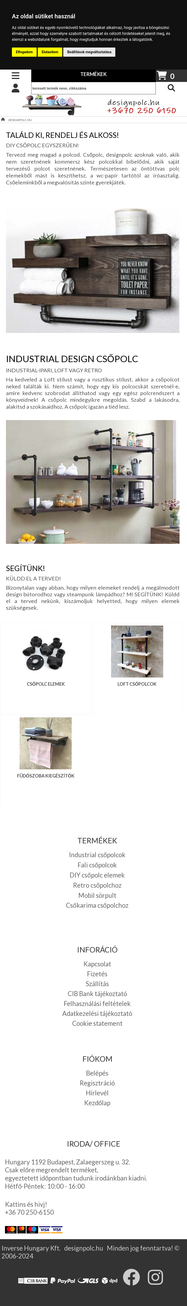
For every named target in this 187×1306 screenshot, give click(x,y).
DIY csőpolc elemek (97, 875)
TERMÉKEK (93, 74)
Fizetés (97, 974)
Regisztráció (97, 1083)
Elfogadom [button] (24, 52)
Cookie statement (97, 1023)
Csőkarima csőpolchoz (97, 905)
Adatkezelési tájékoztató (97, 1013)
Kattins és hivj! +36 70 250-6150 (29, 1208)
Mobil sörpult (97, 895)
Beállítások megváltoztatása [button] (89, 52)
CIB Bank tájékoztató (97, 994)
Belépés (97, 1073)
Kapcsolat (97, 964)
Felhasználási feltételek (97, 1003)
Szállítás (97, 984)
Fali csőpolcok (97, 865)
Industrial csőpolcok (97, 855)
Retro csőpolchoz (97, 885)
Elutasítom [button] (50, 52)
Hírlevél (97, 1093)
